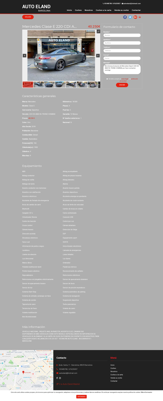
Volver (28, 17)
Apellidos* (107, 39)
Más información (146, 392)
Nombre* (106, 32)
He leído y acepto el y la (122, 80)
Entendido (81, 396)
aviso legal (124, 79)
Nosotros (89, 10)
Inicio (69, 10)
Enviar (122, 85)
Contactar (136, 10)
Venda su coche (121, 10)
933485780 (108, 3)
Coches (78, 10)
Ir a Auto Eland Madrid (68, 384)
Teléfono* (106, 47)
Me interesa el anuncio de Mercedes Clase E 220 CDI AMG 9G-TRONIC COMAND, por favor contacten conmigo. (122, 69)
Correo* (106, 55)
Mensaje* (106, 62)
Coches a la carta (103, 10)
